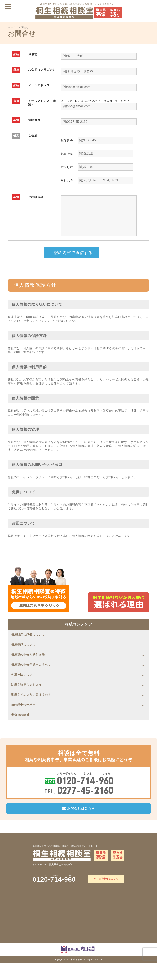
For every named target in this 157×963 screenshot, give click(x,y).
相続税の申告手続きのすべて (31, 664)
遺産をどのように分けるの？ (31, 694)
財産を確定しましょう (26, 684)
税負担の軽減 (20, 714)
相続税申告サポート (25, 704)
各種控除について (23, 674)
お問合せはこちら (78, 809)
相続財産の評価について (28, 634)
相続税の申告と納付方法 (28, 654)
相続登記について (23, 644)
